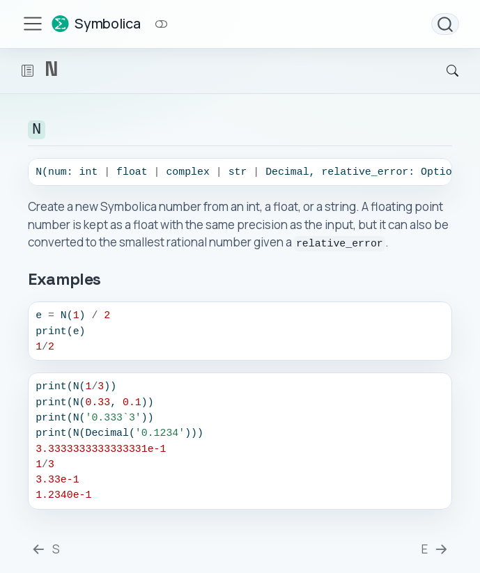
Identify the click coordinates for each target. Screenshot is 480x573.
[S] (45, 547)
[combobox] (445, 24)
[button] (27, 71)
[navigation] (233, 71)
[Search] (440, 71)
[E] (436, 547)
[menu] (33, 24)
